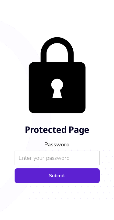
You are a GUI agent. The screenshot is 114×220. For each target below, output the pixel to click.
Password (57, 144)
